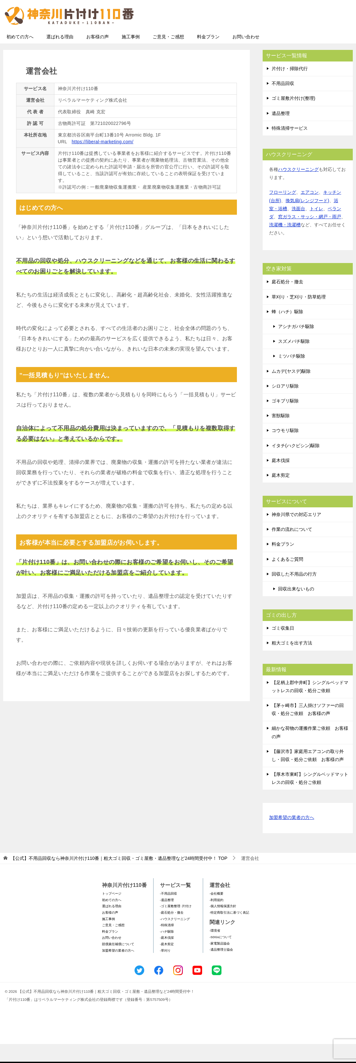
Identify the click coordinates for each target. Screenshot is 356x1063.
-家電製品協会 (220, 962)
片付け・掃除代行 (290, 87)
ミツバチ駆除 (291, 375)
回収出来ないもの (296, 607)
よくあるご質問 (287, 578)
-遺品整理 (167, 919)
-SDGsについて (221, 956)
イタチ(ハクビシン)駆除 (296, 464)
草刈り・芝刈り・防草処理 (299, 315)
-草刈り (165, 969)
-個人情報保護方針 (223, 925)
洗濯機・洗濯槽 (285, 243)
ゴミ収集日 (283, 647)
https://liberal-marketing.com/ (103, 160)
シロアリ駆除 (285, 405)
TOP (119, 877)
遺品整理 (281, 132)
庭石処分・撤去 (287, 300)
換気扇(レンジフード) (307, 219)
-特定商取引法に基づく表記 (229, 931)
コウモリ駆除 (285, 449)
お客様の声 (97, 55)
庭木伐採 (281, 479)
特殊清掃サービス (290, 147)
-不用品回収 (168, 912)
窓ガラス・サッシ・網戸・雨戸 (309, 235)
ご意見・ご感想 (168, 55)
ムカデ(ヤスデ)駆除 (291, 390)
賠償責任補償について (118, 963)
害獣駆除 (281, 434)
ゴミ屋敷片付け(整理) (293, 117)
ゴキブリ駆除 (285, 419)
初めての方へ (19, 55)
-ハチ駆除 (167, 950)
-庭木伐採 (167, 956)
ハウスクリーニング (298, 188)
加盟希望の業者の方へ (291, 837)
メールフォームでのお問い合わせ (293, 37)
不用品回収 (283, 102)
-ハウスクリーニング (175, 938)
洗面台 (298, 227)
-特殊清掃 (167, 944)
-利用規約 (216, 919)
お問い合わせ (245, 55)
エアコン (310, 211)
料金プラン (208, 55)
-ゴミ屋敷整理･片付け (176, 925)
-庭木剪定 (167, 963)
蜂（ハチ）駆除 (287, 330)
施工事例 (131, 55)
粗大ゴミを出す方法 (292, 661)
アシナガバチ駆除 (296, 345)
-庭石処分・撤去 (171, 931)
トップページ (111, 912)
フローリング (282, 211)
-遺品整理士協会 (221, 968)
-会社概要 (216, 912)
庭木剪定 (281, 494)
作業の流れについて (292, 548)
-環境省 (215, 949)
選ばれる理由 (59, 55)
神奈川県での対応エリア (296, 533)
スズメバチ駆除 (294, 360)
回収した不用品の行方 (294, 593)
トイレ (316, 227)
